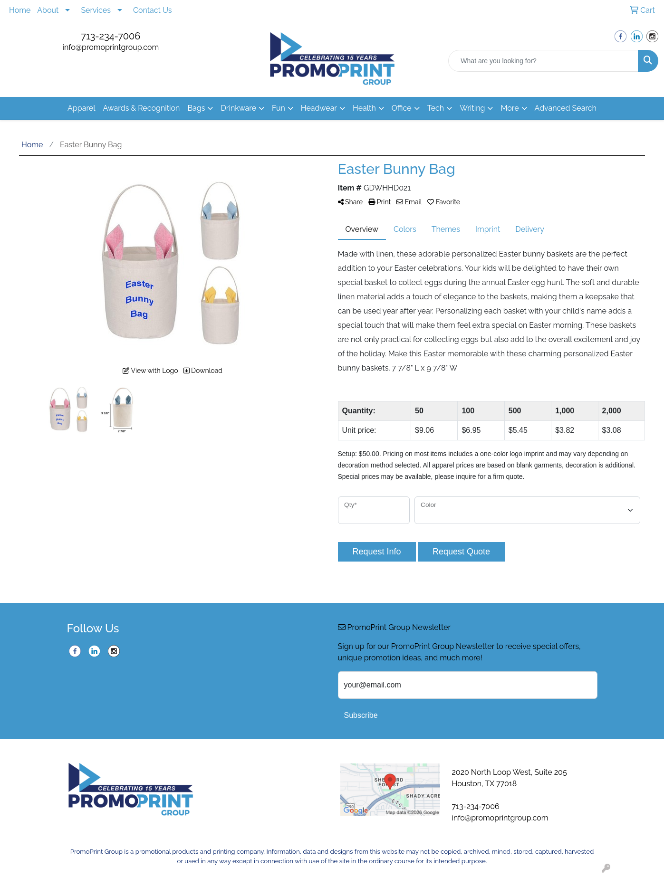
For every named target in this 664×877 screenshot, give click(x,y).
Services (96, 10)
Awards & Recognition (141, 108)
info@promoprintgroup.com (110, 47)
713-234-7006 (110, 36)
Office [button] (402, 108)
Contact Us (152, 10)
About (47, 10)
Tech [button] (435, 108)
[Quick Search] (543, 61)
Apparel (81, 108)
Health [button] (364, 108)
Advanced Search (566, 108)
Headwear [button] (319, 108)
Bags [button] (196, 108)
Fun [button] (278, 108)
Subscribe (361, 715)
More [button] (509, 108)
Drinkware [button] (238, 108)
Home (19, 10)
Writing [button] (472, 108)
